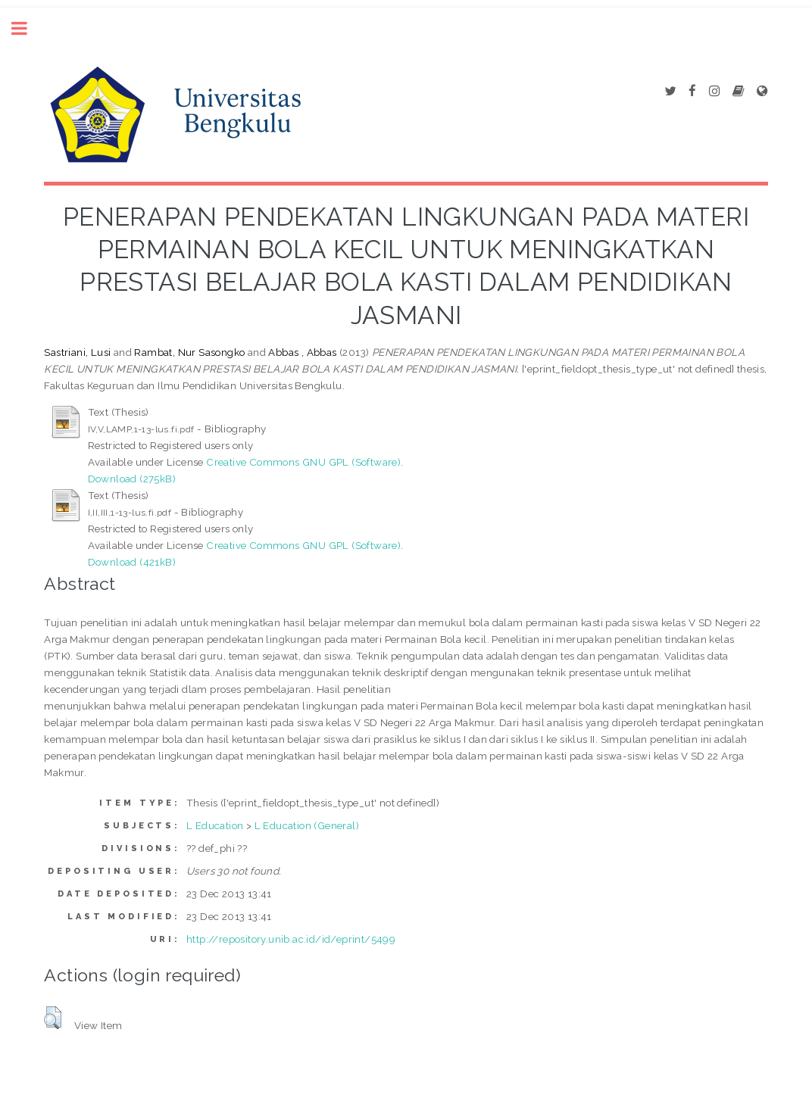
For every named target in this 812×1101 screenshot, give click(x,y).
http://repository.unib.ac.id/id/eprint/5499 (290, 939)
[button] (52, 1017)
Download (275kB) (132, 479)
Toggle (27, 28)
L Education (214, 825)
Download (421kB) (132, 562)
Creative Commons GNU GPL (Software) (303, 462)
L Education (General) (307, 825)
